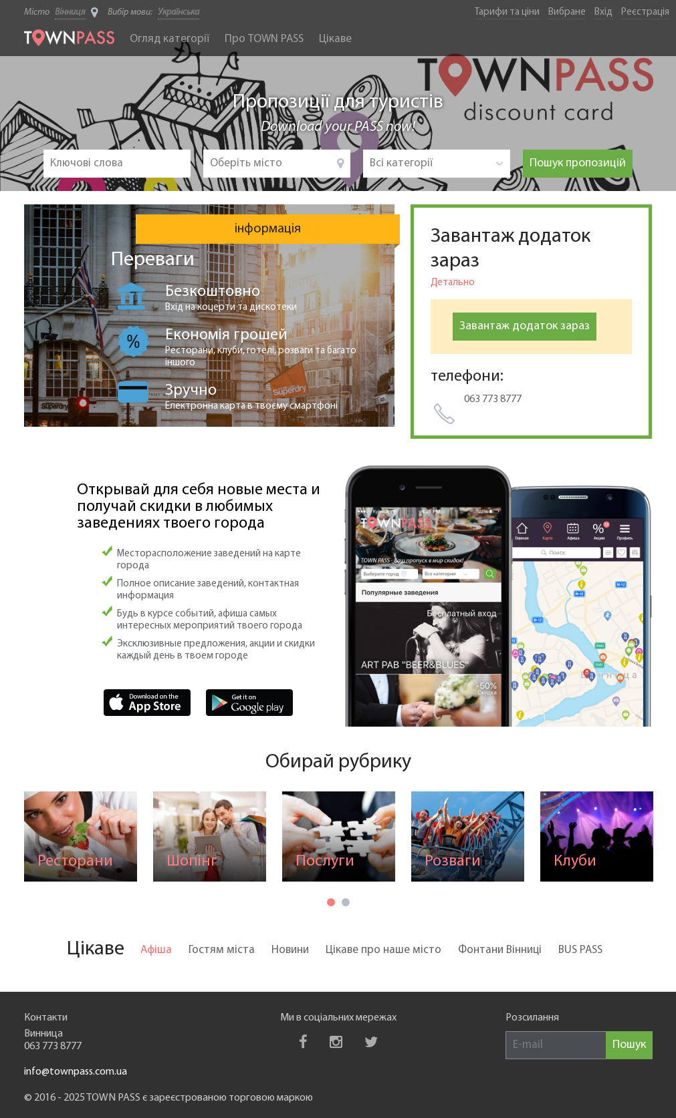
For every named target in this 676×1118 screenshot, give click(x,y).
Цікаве (335, 39)
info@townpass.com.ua (75, 1072)
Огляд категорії (169, 39)
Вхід (603, 12)
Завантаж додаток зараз (524, 326)
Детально (453, 283)
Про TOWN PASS (264, 39)
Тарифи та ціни (507, 12)
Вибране (567, 12)
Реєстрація (645, 12)
